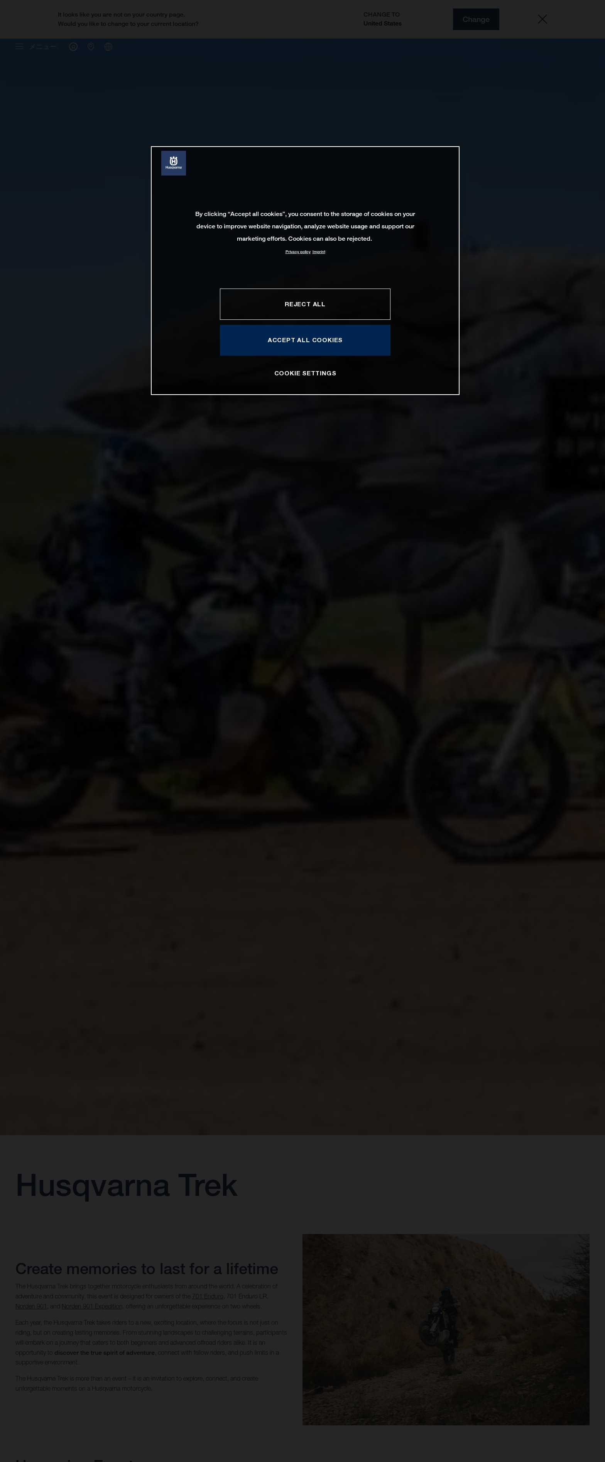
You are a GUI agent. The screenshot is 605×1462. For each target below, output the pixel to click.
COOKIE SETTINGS (305, 373)
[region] (305, 270)
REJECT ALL (305, 304)
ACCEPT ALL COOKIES (305, 339)
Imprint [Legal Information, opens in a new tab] (319, 251)
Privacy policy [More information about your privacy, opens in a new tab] (298, 251)
